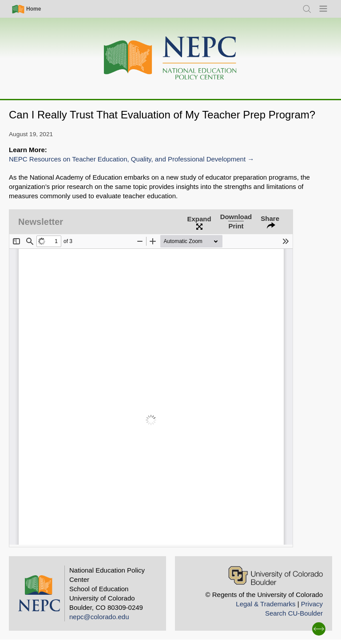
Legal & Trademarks (265, 604)
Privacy (312, 604)
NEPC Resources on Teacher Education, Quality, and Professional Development (127, 159)
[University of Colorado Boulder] (275, 575)
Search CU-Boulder (294, 613)
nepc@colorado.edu (99, 616)
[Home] (170, 58)
